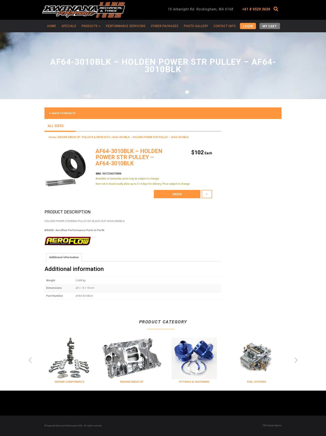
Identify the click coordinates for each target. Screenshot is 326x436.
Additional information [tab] (64, 257)
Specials (69, 26)
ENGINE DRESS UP (69, 137)
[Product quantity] (207, 194)
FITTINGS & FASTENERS (245, 381)
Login (248, 26)
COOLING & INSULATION (57, 381)
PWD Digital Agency (272, 425)
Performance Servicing (126, 26)
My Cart (270, 26)
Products (91, 26)
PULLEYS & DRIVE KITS (96, 137)
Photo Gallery (196, 26)
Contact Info (225, 26)
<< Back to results (62, 113)
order (177, 194)
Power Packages (164, 26)
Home (51, 26)
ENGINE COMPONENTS (120, 381)
